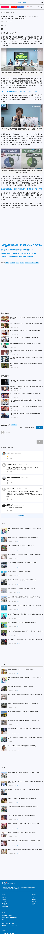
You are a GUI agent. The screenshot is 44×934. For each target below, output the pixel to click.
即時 (25, 7)
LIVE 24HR (5, 7)
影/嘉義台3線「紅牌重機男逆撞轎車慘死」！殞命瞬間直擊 (23, 720)
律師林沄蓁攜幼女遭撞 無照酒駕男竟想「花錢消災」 (22, 746)
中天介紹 (4, 897)
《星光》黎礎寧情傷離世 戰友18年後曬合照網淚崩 (22, 815)
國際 (18, 609)
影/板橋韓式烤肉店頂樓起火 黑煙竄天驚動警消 (20, 686)
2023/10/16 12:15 (8, 22)
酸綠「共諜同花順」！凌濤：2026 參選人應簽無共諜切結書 (26, 323)
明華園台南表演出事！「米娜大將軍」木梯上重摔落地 (22, 832)
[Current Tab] (3, 447)
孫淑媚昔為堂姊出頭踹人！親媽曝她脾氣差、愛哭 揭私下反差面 (25, 849)
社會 (34, 7)
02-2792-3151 (10, 923)
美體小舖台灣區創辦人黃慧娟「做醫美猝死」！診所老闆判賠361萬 (25, 529)
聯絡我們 (34, 901)
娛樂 (38, 7)
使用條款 (4, 901)
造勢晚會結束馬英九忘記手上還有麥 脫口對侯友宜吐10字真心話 (26, 407)
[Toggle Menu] (41, 7)
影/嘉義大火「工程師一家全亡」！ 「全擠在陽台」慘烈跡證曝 (25, 639)
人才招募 (4, 899)
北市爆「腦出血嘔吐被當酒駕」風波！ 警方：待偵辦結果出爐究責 (25, 738)
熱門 (28, 7)
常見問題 (34, 899)
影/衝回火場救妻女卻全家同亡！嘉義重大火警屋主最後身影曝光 (25, 554)
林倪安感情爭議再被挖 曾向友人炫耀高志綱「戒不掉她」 (23, 806)
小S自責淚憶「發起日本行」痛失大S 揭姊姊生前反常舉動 (23, 789)
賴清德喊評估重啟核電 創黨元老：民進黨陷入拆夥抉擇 (25, 330)
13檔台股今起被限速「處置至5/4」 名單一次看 (21, 546)
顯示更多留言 (22, 516)
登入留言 (39, 427)
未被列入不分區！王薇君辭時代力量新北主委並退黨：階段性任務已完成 (26, 381)
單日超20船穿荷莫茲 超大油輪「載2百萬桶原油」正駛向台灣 (24, 605)
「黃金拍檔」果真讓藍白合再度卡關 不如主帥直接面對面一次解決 (26, 414)
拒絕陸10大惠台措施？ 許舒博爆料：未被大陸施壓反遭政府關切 (25, 614)
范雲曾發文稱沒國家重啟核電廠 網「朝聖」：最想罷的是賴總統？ (26, 351)
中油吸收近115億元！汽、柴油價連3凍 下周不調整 (22, 580)
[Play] (2, 29)
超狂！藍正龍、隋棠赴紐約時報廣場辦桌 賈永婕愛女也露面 (24, 841)
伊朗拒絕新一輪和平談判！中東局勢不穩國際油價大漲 (22, 622)
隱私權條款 (4, 903)
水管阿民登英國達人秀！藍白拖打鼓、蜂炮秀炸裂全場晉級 (23, 824)
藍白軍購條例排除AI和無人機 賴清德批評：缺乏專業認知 (25, 343)
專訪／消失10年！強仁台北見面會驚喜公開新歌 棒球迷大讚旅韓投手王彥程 (25, 782)
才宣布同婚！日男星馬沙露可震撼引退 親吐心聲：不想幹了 (24, 597)
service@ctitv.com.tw (12, 925)
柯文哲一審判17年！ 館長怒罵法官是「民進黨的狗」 (24, 337)
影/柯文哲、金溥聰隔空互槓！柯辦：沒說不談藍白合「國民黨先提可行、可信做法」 (26, 387)
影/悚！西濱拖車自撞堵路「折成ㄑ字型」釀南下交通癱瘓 (23, 711)
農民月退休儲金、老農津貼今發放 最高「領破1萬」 (22, 588)
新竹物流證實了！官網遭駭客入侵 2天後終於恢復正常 (22, 563)
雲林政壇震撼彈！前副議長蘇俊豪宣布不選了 (20, 571)
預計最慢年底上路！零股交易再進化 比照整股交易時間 (23, 537)
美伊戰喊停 (20, 7)
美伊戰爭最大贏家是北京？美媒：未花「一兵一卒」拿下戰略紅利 (25, 631)
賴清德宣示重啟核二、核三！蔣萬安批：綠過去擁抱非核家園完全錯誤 (26, 358)
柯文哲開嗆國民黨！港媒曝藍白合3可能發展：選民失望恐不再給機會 (26, 400)
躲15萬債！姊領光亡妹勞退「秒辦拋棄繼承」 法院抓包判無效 (25, 729)
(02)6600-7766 (8, 919)
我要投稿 (34, 905)
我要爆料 (34, 903)
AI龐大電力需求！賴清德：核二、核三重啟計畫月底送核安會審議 (26, 364)
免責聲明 (4, 905)
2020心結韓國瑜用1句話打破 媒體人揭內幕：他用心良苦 (25, 393)
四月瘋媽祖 (13, 7)
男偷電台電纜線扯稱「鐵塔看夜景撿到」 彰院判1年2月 (23, 703)
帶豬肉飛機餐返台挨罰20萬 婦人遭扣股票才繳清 (21, 669)
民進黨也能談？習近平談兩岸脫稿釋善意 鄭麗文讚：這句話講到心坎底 (26, 318)
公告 (33, 897)
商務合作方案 (5, 906)
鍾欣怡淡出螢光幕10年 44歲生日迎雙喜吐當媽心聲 (22, 798)
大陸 (18, 635)
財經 (18, 541)
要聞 (31, 7)
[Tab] (10, 447)
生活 (18, 550)
